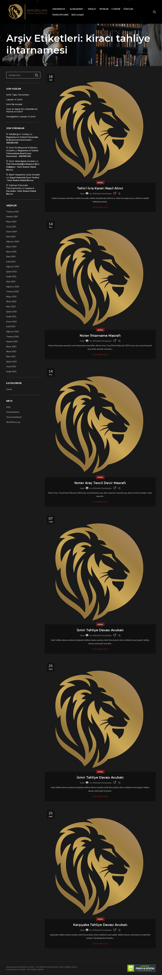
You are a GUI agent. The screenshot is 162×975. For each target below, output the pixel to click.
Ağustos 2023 (12, 266)
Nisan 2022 (11, 301)
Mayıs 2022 (11, 296)
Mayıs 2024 (11, 246)
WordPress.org (13, 422)
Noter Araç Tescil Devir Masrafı (100, 483)
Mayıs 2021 (11, 346)
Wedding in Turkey (19, 134)
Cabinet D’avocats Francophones (17, 187)
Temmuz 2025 (12, 211)
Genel (100, 182)
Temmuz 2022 (12, 291)
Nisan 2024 (11, 251)
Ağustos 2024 (12, 241)
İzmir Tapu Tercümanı (17, 94)
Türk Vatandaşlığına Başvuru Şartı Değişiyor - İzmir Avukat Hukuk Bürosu (22, 167)
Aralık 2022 (11, 276)
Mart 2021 (11, 356)
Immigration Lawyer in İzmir (21, 116)
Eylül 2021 (10, 326)
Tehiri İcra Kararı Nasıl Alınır (100, 188)
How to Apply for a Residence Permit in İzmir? (21, 110)
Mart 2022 (11, 306)
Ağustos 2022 (12, 286)
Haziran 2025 (12, 216)
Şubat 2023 (11, 271)
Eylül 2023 (10, 261)
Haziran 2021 (12, 341)
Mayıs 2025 (11, 221)
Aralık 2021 (11, 316)
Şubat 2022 (11, 311)
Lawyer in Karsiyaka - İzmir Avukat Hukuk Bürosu (21, 191)
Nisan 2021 (11, 351)
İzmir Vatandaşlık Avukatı (22, 161)
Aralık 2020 (11, 371)
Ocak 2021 (11, 366)
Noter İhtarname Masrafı (100, 336)
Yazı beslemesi (12, 412)
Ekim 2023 (10, 256)
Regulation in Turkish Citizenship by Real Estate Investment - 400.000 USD (22, 140)
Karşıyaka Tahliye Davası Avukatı (100, 925)
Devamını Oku (100, 207)
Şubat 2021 (11, 361)
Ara (36, 75)
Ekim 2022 (10, 281)
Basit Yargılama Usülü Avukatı (24, 174)
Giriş (8, 407)
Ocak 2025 (11, 226)
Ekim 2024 (10, 236)
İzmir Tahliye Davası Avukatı (100, 630)
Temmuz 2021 (12, 336)
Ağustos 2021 (12, 331)
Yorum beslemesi (14, 417)
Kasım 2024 (11, 231)
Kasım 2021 (11, 321)
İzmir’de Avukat (14, 104)
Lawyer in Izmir (14, 99)
